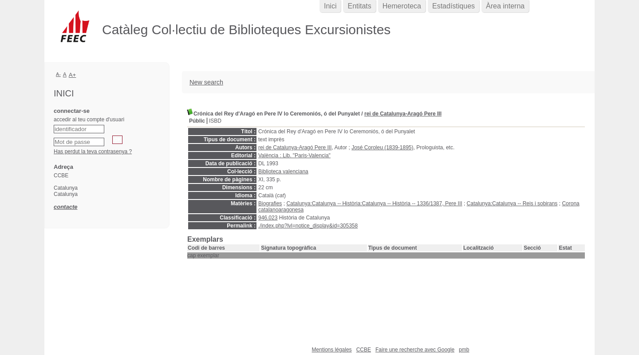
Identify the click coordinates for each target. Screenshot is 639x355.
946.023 (267, 218)
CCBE (363, 350)
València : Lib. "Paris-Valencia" (294, 155)
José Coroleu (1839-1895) (382, 147)
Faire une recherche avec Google (414, 350)
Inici (330, 6)
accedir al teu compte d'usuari (89, 119)
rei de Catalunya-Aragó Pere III (403, 114)
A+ (72, 75)
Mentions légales (332, 350)
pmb (464, 350)
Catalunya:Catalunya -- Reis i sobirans (512, 203)
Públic (197, 121)
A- (58, 74)
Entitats (359, 6)
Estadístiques (453, 6)
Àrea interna (505, 6)
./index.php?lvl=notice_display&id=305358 (308, 226)
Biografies (270, 203)
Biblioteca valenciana (283, 171)
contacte (65, 206)
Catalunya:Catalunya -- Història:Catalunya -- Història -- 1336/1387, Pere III (374, 203)
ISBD (215, 121)
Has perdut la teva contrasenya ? (93, 151)
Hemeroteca (402, 6)
